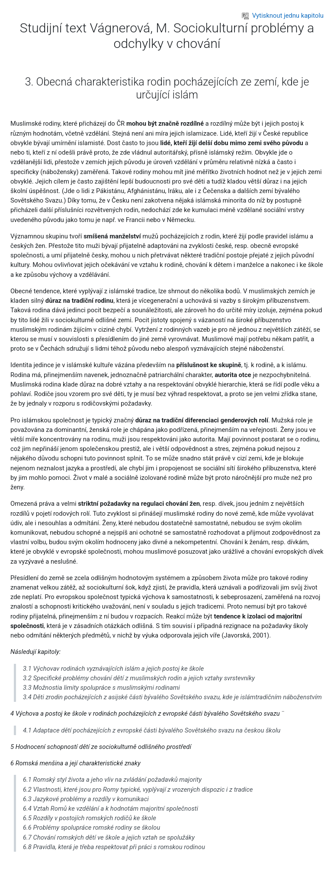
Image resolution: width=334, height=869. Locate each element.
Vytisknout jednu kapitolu (283, 15)
